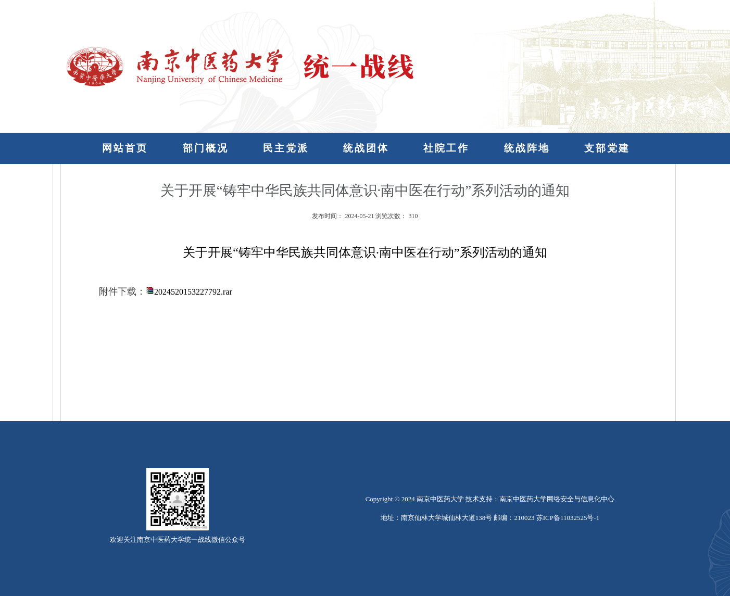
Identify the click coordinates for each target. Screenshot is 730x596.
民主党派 (286, 148)
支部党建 (607, 148)
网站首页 (125, 148)
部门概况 (206, 148)
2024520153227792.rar (193, 291)
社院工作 (446, 148)
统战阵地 (527, 148)
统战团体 (366, 148)
